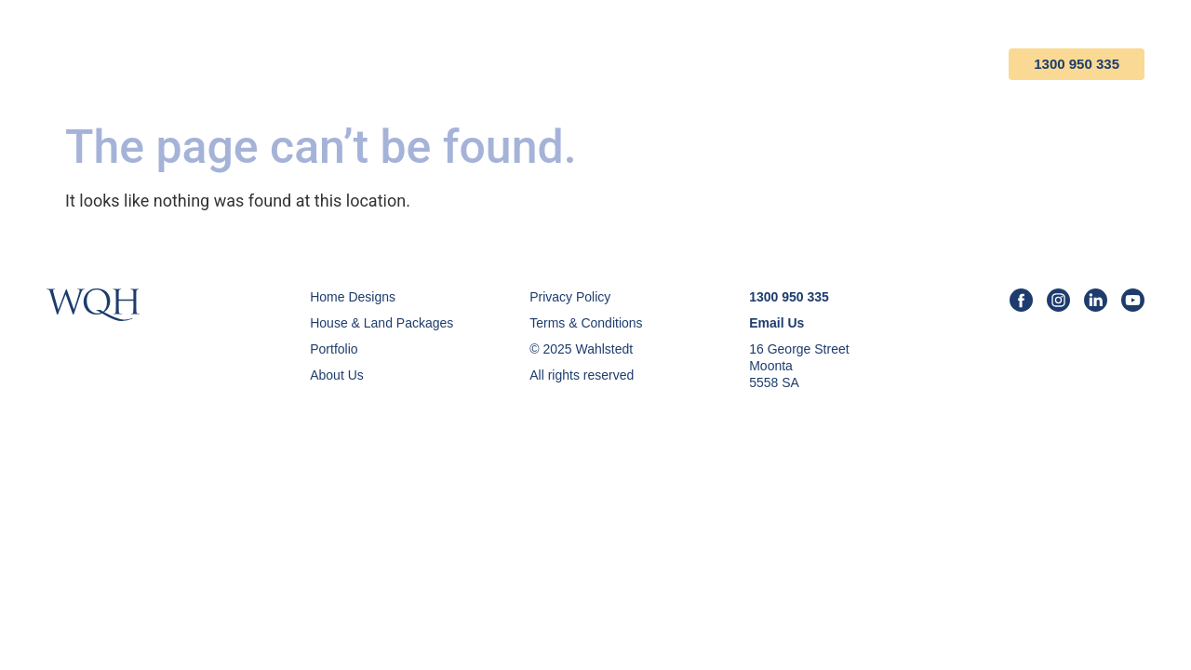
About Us (809, 64)
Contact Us (926, 64)
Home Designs (423, 64)
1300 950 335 (1076, 64)
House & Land (567, 64)
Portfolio (696, 64)
